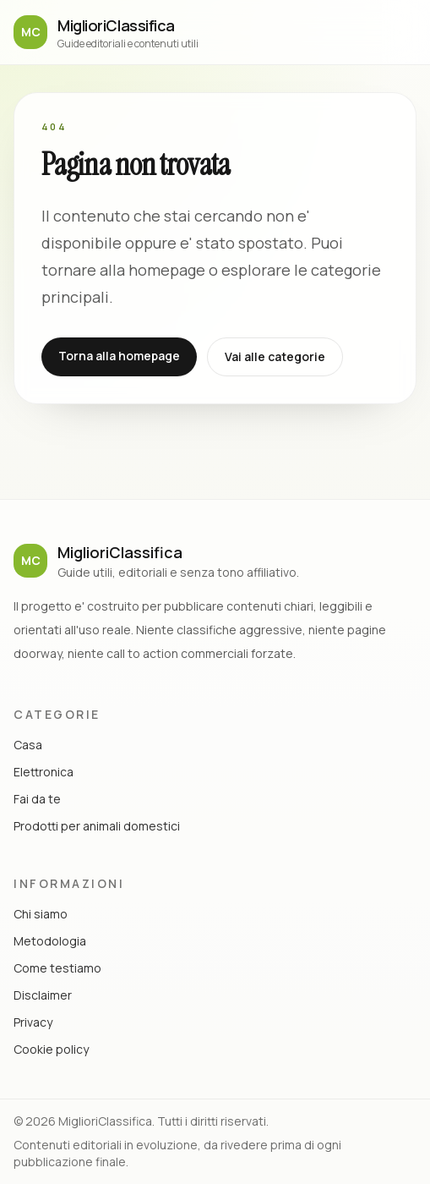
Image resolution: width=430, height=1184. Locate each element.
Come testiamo (57, 968)
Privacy (33, 1022)
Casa (28, 745)
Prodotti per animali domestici (97, 826)
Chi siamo (41, 914)
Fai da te (37, 799)
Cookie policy (51, 1049)
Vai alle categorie (275, 356)
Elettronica (43, 772)
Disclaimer (43, 995)
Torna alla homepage (119, 356)
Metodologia (50, 941)
